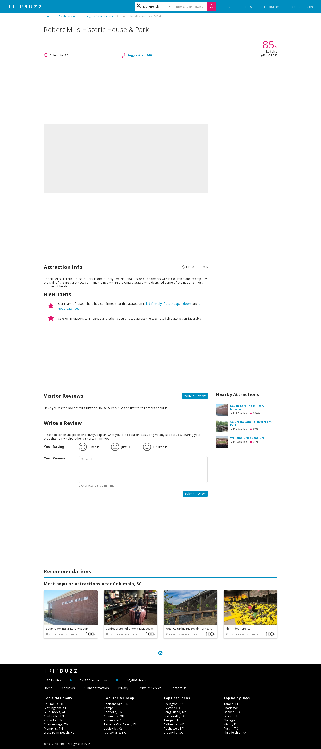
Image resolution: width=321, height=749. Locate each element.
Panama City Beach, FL (120, 724)
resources (272, 7)
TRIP (25, 6)
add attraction (302, 7)
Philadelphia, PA (235, 732)
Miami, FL (231, 724)
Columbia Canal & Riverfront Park (251, 423)
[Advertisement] (160, 91)
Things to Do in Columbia (99, 16)
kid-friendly (154, 304)
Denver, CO (232, 712)
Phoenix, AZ (112, 720)
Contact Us (178, 688)
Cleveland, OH (174, 708)
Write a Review (195, 396)
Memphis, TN (53, 728)
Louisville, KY (113, 728)
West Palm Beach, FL (59, 732)
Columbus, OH (54, 704)
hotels (247, 7)
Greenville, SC (173, 732)
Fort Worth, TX (174, 716)
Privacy (123, 688)
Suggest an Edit (140, 55)
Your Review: (55, 458)
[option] (126, 158)
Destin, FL (231, 716)
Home (47, 16)
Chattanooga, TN (56, 724)
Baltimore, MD (174, 724)
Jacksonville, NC (115, 732)
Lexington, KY (173, 704)
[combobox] (153, 6)
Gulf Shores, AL (55, 712)
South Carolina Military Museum (247, 407)
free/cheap (171, 304)
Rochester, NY (174, 728)
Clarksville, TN (54, 716)
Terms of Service (149, 688)
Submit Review (195, 494)
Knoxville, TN (53, 720)
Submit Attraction (96, 688)
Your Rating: (54, 446)
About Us (68, 688)
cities (226, 7)
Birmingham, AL (55, 708)
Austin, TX (231, 728)
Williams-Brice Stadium (247, 438)
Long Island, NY (175, 712)
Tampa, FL (111, 708)
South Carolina (67, 16)
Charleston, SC (234, 708)
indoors (186, 304)
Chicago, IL (232, 720)
